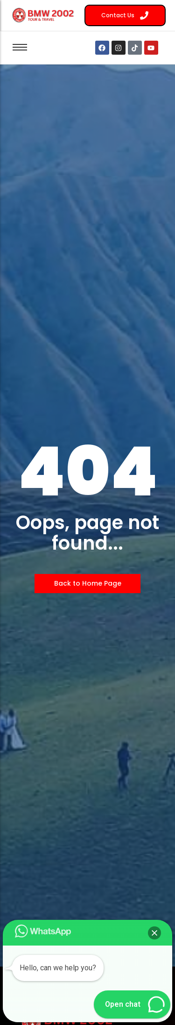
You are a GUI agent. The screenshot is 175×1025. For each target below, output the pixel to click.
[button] (154, 932)
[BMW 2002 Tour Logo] (44, 14)
